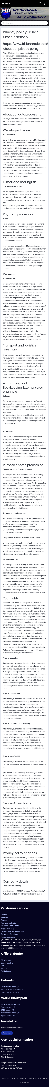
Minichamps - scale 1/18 (10, 1004)
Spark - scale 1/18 (8, 1007)
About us (4, 917)
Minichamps (6, 960)
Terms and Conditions (9, 934)
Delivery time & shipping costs (12, 931)
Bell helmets (6, 971)
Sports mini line (7, 963)
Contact (4, 915)
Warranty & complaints (10, 926)
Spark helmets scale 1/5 (10, 992)
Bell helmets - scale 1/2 (10, 987)
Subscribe (7, 1033)
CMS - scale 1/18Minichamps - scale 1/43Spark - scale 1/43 (10, 1013)
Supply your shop (7, 929)
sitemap (23, 1082)
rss (28, 1082)
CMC (3, 966)
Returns (4, 920)
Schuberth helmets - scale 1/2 (13, 990)
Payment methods (8, 923)
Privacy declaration (8, 937)
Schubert (4, 969)
